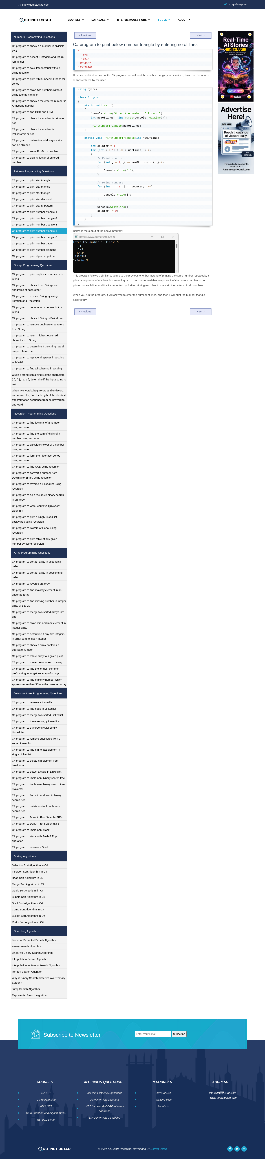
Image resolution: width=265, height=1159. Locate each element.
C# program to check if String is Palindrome (38, 318)
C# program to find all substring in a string (37, 368)
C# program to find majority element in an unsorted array (36, 592)
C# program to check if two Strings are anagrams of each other (35, 287)
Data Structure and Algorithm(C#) (46, 1112)
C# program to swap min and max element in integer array (39, 625)
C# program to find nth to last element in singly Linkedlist (36, 752)
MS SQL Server (46, 1119)
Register (242, 4)
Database (98, 19)
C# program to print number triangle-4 (34, 230)
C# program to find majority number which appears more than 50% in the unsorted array (39, 682)
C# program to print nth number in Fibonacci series (38, 81)
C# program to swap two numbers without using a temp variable (37, 92)
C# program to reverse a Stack (30, 847)
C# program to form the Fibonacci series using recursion (36, 458)
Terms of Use (163, 1092)
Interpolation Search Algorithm (30, 959)
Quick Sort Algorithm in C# (28, 890)
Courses (74, 19)
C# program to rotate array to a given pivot (37, 656)
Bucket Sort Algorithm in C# (28, 915)
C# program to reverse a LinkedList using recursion (36, 486)
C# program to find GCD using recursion (36, 466)
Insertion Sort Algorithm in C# (29, 871)
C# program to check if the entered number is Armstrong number (39, 103)
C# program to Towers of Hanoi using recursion (34, 530)
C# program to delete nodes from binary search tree (36, 808)
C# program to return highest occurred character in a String (35, 338)
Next (201, 35)
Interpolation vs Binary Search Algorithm (36, 965)
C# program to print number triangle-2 (34, 218)
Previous (85, 35)
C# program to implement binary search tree (38, 777)
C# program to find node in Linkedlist (34, 708)
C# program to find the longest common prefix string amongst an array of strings (35, 671)
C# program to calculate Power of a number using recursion (38, 447)
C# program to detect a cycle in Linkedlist (36, 771)
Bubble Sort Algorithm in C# (28, 896)
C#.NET (46, 1092)
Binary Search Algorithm (26, 946)
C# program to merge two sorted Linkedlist (37, 715)
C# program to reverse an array (31, 583)
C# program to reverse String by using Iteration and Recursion (35, 298)
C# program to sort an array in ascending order (36, 564)
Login (232, 4)
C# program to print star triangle (31, 180)
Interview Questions (131, 19)
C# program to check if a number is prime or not (38, 120)
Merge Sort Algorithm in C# (28, 884)
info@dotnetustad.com (35, 4)
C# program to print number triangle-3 (34, 224)
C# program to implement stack (30, 829)
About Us (163, 1106)
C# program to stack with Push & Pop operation (34, 838)
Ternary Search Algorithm (27, 971)
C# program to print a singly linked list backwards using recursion (34, 519)
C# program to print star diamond (32, 199)
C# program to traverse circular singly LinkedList (34, 730)
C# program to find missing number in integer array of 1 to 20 (39, 603)
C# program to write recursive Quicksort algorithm (35, 508)
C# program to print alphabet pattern (34, 256)
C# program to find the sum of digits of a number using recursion (36, 436)
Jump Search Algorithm (26, 989)
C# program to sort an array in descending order (37, 575)
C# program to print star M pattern (32, 205)
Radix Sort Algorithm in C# (28, 922)
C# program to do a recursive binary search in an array (38, 497)
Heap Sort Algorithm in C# (27, 877)
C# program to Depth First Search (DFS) (36, 823)
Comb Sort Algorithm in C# (28, 909)
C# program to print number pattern (33, 243)
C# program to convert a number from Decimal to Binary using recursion (34, 475)
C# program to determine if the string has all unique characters (38, 349)
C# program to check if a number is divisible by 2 (38, 48)
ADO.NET (46, 1106)
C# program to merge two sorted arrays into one (38, 614)
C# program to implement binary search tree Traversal (38, 786)
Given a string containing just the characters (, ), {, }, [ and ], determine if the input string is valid (39, 379)
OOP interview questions (105, 1099)
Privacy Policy (163, 1099)
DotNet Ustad (159, 1148)
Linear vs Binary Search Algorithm (32, 952)
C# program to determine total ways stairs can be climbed (37, 142)
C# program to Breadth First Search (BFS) (37, 817)
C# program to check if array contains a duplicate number (35, 647)
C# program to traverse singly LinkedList (36, 721)
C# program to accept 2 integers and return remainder (38, 59)
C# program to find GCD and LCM (32, 111)
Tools (162, 19)
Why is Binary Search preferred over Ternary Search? (38, 980)
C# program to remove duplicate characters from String (38, 327)
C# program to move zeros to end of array (37, 662)
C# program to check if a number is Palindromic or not (33, 131)
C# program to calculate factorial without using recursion (36, 70)
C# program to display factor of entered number (35, 160)
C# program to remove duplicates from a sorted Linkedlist (36, 741)
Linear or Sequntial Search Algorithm (34, 940)
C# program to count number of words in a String (37, 309)
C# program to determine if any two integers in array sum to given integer (38, 636)
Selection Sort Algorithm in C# (30, 865)
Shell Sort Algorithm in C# (27, 903)
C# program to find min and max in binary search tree (36, 797)
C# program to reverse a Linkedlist (32, 702)
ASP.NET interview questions (104, 1092)
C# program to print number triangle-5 (34, 237)
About (182, 19)
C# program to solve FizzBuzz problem (35, 151)
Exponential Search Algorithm (29, 995)
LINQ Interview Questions (104, 1117)
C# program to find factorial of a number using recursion (36, 425)
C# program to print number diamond (34, 249)
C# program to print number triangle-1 (34, 211)
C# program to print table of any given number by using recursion (34, 541)
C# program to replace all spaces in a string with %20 (38, 360)
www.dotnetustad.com (223, 1097)
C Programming (46, 1099)
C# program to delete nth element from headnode (35, 763)
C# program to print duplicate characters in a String (38, 276)
